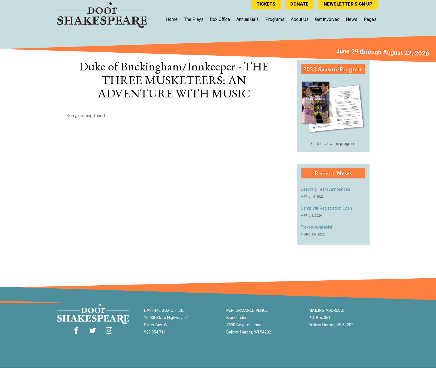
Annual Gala (247, 19)
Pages (370, 19)
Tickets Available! (316, 227)
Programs (274, 19)
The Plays (194, 19)
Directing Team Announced (325, 189)
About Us (300, 19)
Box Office (220, 19)
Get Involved (327, 19)
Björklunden (236, 317)
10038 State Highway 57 (166, 317)
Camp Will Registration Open (326, 208)
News (351, 19)
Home (172, 19)
